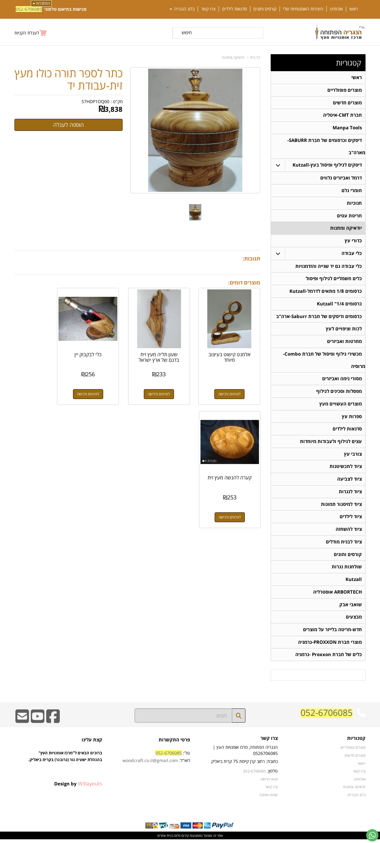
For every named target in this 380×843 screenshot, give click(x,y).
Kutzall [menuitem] (354, 582)
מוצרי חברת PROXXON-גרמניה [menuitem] (330, 645)
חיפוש (187, 32)
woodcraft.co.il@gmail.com (150, 764)
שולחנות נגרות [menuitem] (347, 570)
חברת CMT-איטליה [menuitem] (342, 115)
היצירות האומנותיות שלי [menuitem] (303, 9)
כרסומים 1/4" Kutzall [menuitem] (339, 305)
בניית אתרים (165, 839)
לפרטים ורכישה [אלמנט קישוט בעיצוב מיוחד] (233, 386)
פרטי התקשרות (174, 743)
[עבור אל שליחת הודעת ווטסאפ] (372, 835)
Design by (78, 787)
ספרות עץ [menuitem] (352, 418)
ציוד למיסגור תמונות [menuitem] (341, 506)
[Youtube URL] (37, 724)
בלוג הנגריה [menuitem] (182, 9)
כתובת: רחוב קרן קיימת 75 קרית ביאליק (244, 765)
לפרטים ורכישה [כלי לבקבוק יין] (106, 386)
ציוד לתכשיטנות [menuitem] (345, 469)
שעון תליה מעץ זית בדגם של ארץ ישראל (169, 350)
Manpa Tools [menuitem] (347, 128)
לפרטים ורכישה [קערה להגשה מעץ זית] (42, 386)
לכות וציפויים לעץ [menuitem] (344, 330)
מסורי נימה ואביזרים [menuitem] (342, 380)
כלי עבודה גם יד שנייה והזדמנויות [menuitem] (328, 267)
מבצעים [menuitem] (354, 620)
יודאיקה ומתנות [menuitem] (346, 229)
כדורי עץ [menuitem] (353, 241)
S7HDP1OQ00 (95, 101)
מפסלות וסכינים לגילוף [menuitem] (339, 393)
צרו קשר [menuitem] (208, 9)
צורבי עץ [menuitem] (353, 456)
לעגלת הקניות (26, 33)
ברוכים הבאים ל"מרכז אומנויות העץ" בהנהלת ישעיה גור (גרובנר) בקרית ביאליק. (65, 767)
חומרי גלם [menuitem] (352, 191)
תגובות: (251, 258)
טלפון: (272, 774)
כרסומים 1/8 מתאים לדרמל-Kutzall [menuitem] (325, 292)
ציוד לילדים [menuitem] (351, 519)
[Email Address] (22, 724)
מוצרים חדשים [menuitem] (347, 102)
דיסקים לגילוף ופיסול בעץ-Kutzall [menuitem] (327, 165)
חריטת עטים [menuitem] (349, 216)
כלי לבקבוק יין (105, 347)
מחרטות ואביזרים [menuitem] (344, 343)
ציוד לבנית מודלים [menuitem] (344, 544)
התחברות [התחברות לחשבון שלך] (41, 3)
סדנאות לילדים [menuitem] (234, 9)
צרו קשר (269, 742)
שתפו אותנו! (269, 798)
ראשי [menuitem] (353, 9)
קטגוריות (348, 63)
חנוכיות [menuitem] (354, 203)
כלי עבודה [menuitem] (352, 254)
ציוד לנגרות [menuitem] (350, 494)
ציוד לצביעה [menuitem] (349, 481)
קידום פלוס (181, 839)
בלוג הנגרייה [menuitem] (356, 798)
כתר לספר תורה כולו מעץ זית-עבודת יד (68, 79)
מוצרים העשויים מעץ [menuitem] (340, 405)
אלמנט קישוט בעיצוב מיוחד (233, 350)
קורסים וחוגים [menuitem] (265, 9)
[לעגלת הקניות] (30, 33)
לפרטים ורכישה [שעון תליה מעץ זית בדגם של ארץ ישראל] (169, 386)
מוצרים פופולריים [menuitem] (344, 90)
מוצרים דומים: (244, 282)
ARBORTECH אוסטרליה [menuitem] (337, 595)
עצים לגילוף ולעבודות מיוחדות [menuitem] (331, 443)
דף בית (255, 57)
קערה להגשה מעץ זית (41, 350)
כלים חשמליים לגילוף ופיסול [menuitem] (334, 279)
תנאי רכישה (269, 782)
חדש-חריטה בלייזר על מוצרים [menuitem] (332, 633)
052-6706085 (29, 9)
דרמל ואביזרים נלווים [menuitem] (341, 178)
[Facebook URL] (53, 724)
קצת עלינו (92, 743)
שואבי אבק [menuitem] (350, 607)
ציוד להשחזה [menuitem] (349, 532)
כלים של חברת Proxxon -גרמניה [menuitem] (328, 658)
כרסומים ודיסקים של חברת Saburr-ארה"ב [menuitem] (319, 317)
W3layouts (90, 787)
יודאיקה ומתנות (233, 57)
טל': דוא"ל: (156, 760)
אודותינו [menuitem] (336, 9)
